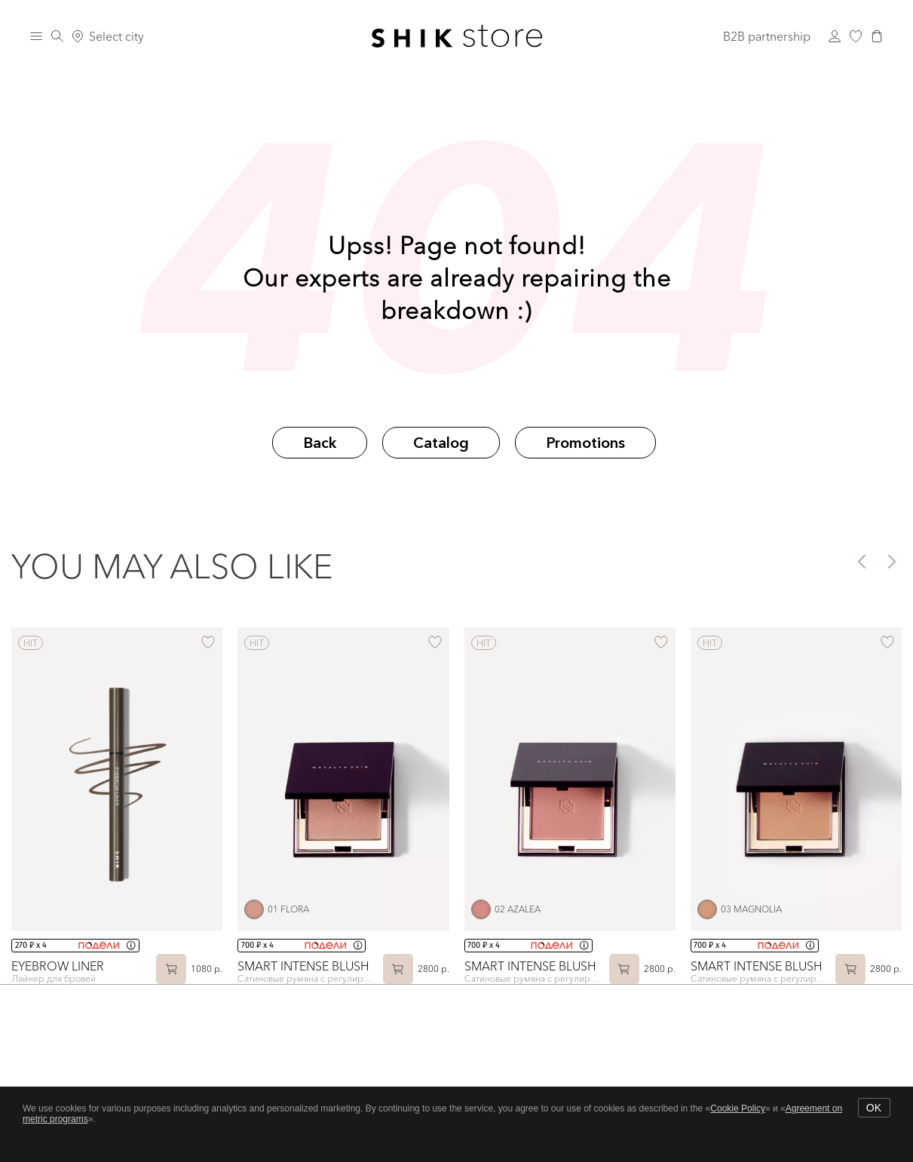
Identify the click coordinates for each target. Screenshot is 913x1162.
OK (873, 1108)
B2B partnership (766, 36)
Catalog (441, 443)
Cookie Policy (737, 1108)
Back (319, 443)
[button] (860, 561)
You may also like (172, 566)
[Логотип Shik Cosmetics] (456, 36)
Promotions (585, 443)
